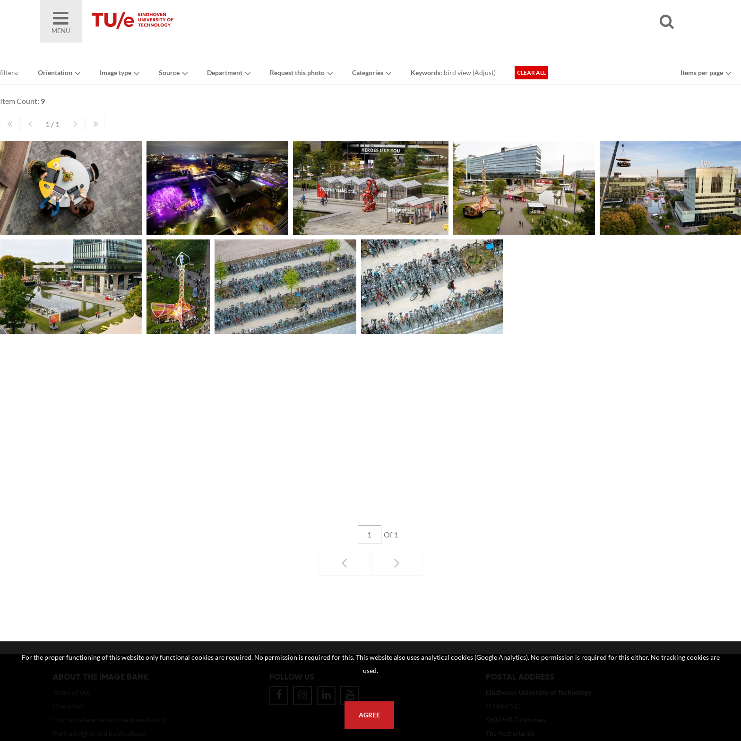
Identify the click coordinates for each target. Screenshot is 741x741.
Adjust (484, 72)
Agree (369, 715)
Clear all (531, 72)
